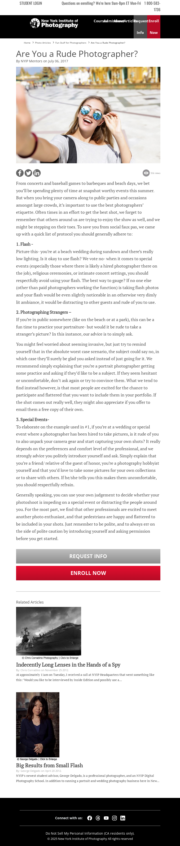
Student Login (31, 3)
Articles (129, 20)
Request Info (88, 556)
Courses (99, 20)
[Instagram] (114, 818)
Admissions (109, 20)
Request (140, 26)
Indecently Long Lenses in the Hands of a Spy (68, 664)
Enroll (154, 26)
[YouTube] (106, 818)
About (118, 20)
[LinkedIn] (122, 818)
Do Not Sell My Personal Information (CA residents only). (90, 833)
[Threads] (98, 818)
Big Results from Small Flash (49, 765)
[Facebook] (89, 818)
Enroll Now (88, 572)
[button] (20, 173)
